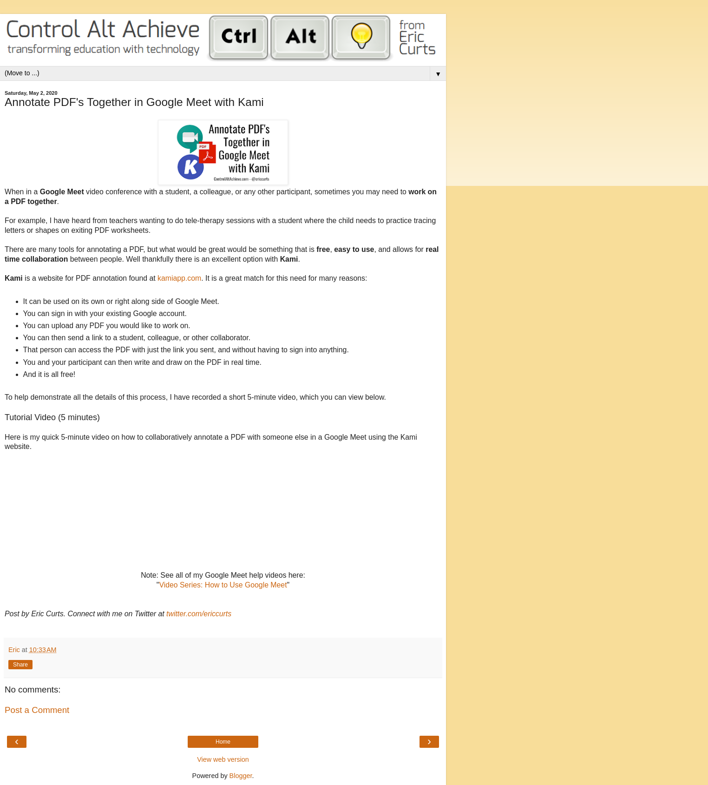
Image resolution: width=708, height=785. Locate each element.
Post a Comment (37, 710)
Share (20, 664)
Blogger (240, 775)
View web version (223, 759)
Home (223, 742)
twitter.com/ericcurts (198, 614)
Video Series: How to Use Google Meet (223, 585)
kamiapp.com (179, 278)
